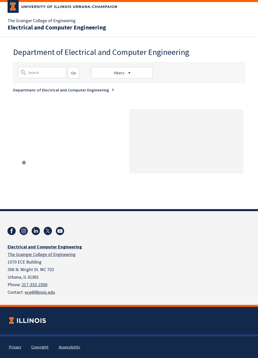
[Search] (73, 72)
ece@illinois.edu (40, 292)
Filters (119, 72)
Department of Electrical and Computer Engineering (61, 89)
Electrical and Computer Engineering (57, 27)
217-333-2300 (34, 285)
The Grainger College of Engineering (42, 21)
